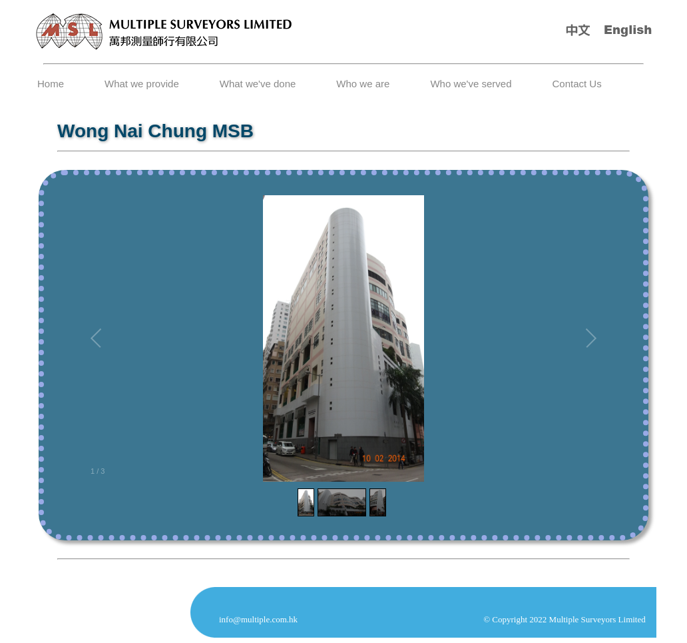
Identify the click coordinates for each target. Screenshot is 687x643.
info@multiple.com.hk (258, 619)
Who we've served (470, 83)
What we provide (142, 83)
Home (50, 83)
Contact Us (576, 83)
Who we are (362, 83)
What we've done (258, 83)
